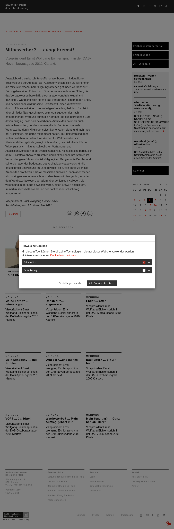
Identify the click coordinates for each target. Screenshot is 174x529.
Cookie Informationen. (63, 255)
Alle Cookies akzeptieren (102, 283)
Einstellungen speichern (71, 283)
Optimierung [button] (30, 270)
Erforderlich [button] (30, 262)
